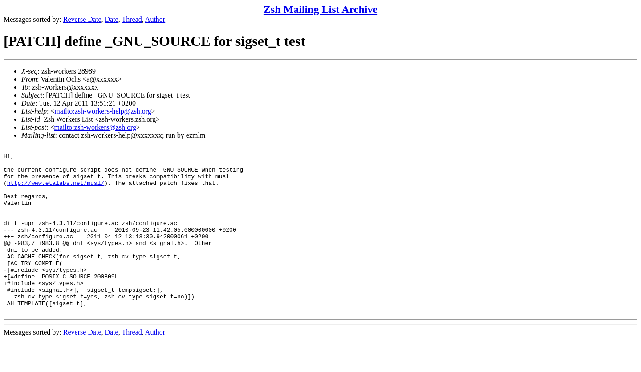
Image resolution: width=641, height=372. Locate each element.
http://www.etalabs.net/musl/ (55, 189)
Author (155, 19)
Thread (132, 19)
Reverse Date (82, 19)
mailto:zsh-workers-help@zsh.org (102, 111)
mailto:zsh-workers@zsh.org (95, 127)
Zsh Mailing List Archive (320, 9)
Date (111, 19)
